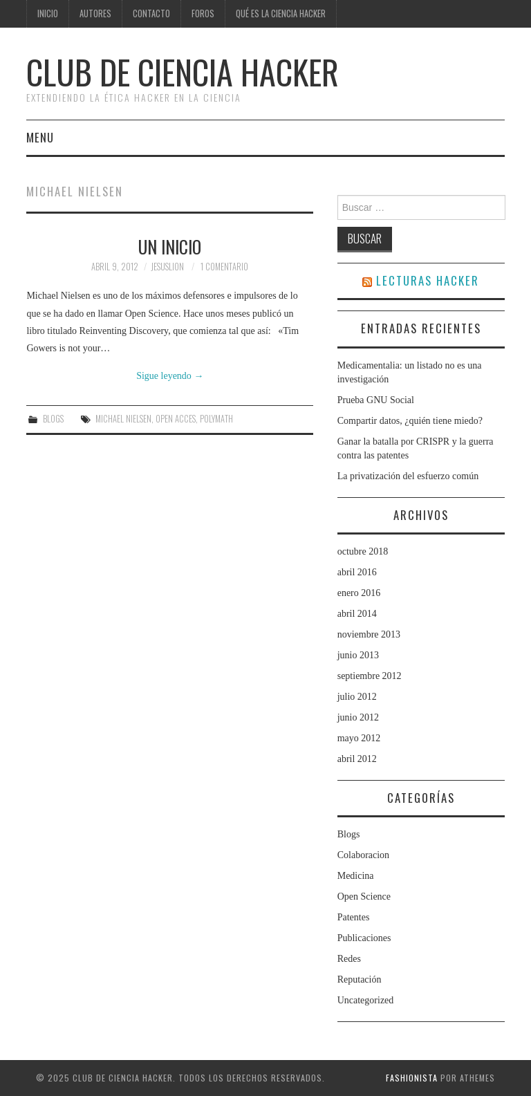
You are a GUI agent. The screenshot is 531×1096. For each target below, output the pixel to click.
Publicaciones (364, 938)
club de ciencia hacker (182, 71)
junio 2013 (358, 655)
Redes (349, 959)
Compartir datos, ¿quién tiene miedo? (410, 421)
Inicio (47, 13)
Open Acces (176, 418)
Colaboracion (363, 855)
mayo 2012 (359, 738)
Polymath (216, 418)
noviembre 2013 (368, 634)
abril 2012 (357, 759)
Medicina (355, 876)
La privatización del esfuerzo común (407, 476)
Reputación (359, 979)
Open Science (364, 896)
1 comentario (224, 266)
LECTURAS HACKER (427, 280)
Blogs (53, 418)
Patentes (353, 917)
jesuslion (167, 266)
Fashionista (412, 1077)
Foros (203, 13)
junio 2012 (358, 717)
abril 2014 (357, 614)
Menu (40, 137)
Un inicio (169, 246)
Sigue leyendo (169, 376)
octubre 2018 (362, 551)
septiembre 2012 (369, 676)
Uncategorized (365, 1000)
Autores (95, 13)
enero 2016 (359, 593)
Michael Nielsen (123, 418)
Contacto (151, 13)
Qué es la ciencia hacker (281, 13)
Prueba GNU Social (375, 400)
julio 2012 (357, 696)
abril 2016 (357, 572)
